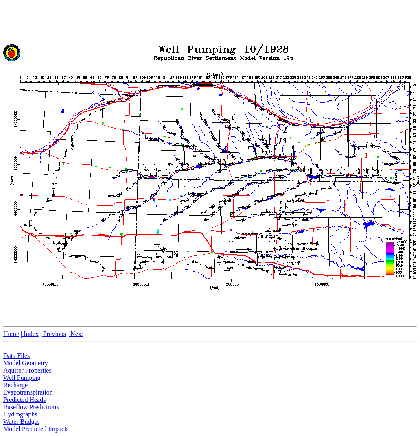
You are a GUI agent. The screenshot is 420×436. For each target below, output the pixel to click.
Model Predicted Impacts (36, 428)
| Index (30, 333)
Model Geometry (25, 363)
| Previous (53, 333)
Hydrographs (20, 414)
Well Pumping (22, 377)
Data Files (16, 355)
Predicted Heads (24, 399)
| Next (75, 333)
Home (11, 333)
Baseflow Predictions (31, 406)
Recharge (15, 385)
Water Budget (21, 421)
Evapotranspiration (28, 392)
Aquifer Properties (27, 370)
